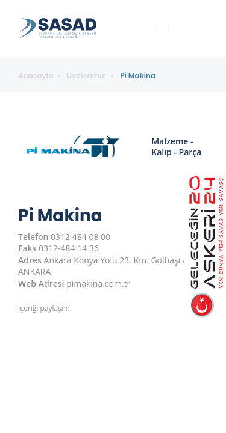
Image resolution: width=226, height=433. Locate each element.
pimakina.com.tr (98, 283)
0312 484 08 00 (80, 236)
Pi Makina (137, 76)
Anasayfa (36, 76)
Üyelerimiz (87, 76)
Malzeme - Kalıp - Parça (176, 146)
